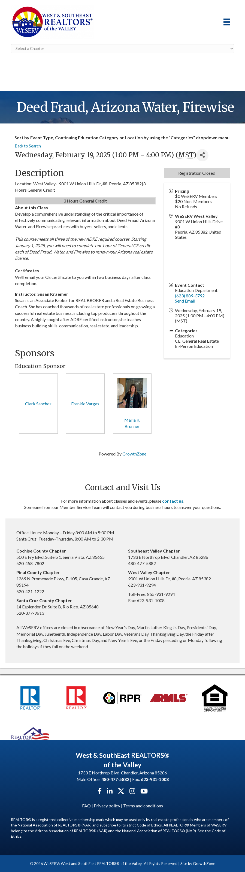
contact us (172, 500)
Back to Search (28, 146)
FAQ (86, 805)
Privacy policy (107, 805)
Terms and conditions (143, 805)
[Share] (202, 155)
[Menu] (227, 22)
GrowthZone (134, 453)
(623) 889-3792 (190, 295)
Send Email (185, 300)
